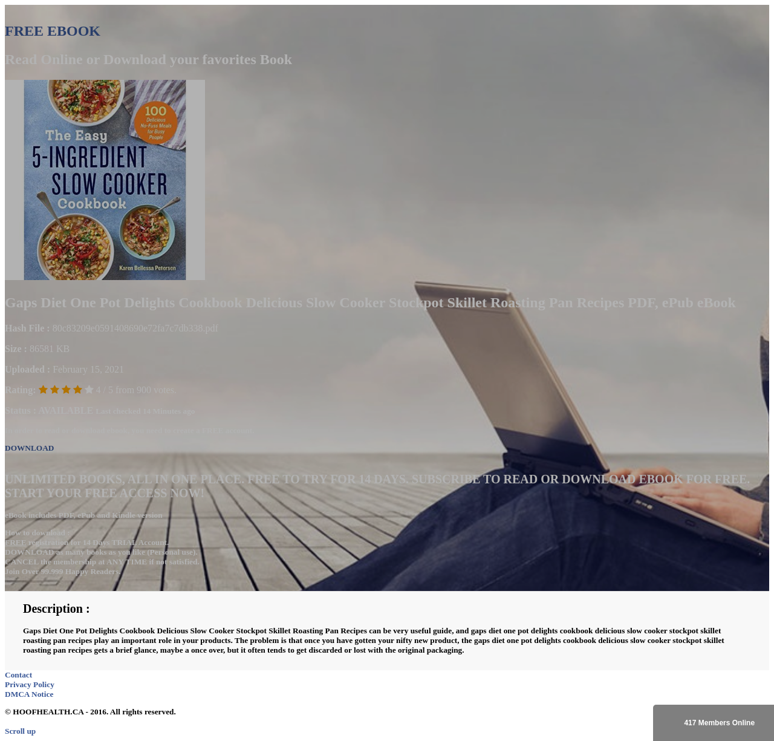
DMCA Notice (29, 694)
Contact (18, 674)
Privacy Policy (29, 684)
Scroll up (20, 731)
